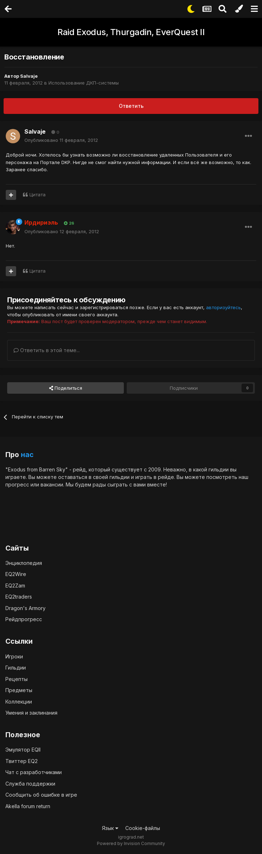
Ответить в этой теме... (47, 350)
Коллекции (18, 702)
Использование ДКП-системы (83, 83)
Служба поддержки (30, 784)
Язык (110, 828)
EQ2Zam (15, 585)
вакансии (52, 484)
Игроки (14, 656)
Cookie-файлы (142, 828)
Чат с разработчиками (33, 772)
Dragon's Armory (25, 608)
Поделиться (65, 388)
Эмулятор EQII (23, 750)
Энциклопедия (23, 563)
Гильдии (15, 668)
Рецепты (16, 679)
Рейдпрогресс (23, 619)
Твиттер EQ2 (21, 761)
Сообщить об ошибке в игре (41, 795)
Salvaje (29, 76)
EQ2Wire (15, 574)
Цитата (37, 194)
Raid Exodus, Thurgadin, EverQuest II (131, 32)
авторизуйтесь (223, 307)
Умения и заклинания (31, 713)
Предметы (18, 690)
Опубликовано (61, 140)
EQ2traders (18, 597)
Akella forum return (27, 806)
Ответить (131, 106)
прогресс (17, 484)
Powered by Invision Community (131, 843)
